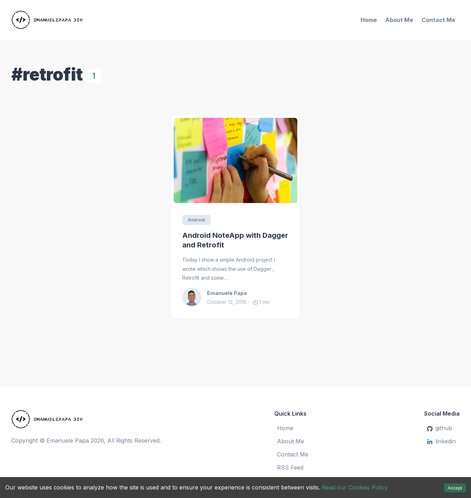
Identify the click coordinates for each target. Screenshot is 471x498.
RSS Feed (290, 467)
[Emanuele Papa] (84, 20)
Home (369, 19)
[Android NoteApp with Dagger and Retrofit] (235, 160)
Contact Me (438, 19)
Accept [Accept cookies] (455, 488)
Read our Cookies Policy (355, 487)
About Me (399, 19)
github (439, 428)
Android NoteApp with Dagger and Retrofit (235, 240)
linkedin (441, 441)
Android (196, 220)
